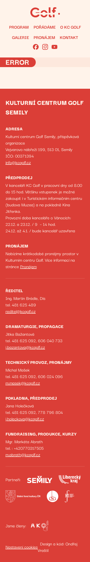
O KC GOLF (70, 27)
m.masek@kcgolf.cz (23, 382)
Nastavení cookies (22, 546)
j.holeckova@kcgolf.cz (25, 418)
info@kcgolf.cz (18, 162)
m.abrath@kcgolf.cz (23, 454)
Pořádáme (45, 27)
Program (19, 27)
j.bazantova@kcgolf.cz (25, 347)
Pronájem (44, 37)
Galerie (20, 37)
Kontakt (69, 37)
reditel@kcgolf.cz (21, 311)
